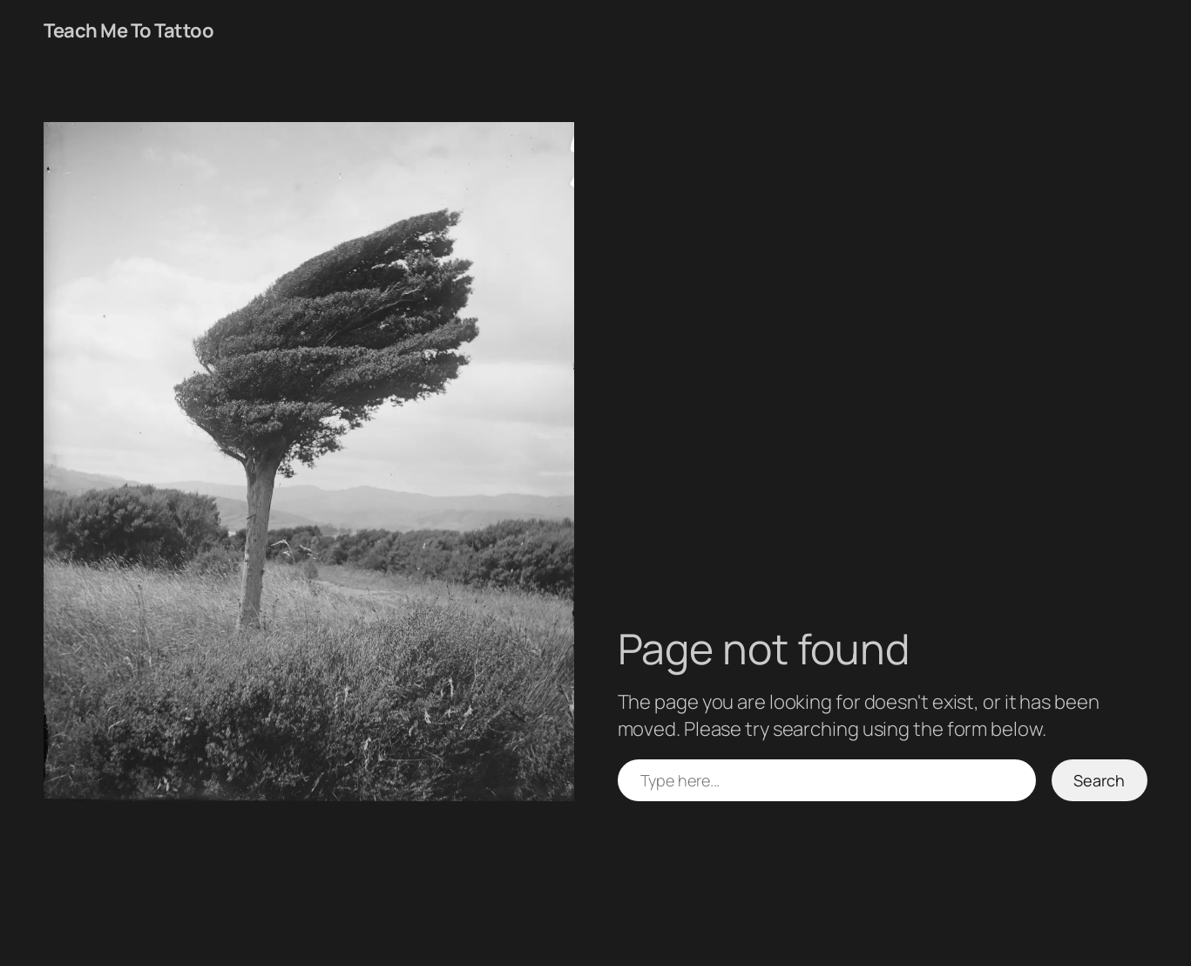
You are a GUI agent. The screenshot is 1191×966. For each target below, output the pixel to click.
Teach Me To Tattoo (128, 30)
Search (1099, 780)
